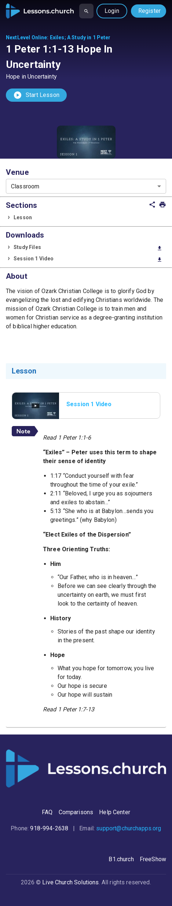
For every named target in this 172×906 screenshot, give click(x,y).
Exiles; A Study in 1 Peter (80, 37)
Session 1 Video (88, 259)
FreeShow (153, 859)
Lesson (23, 217)
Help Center (114, 812)
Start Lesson (36, 95)
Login (112, 10)
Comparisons (76, 812)
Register (149, 10)
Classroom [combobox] (25, 186)
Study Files (88, 247)
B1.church (121, 859)
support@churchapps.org (128, 828)
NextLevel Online (26, 37)
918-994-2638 (49, 828)
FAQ (47, 812)
